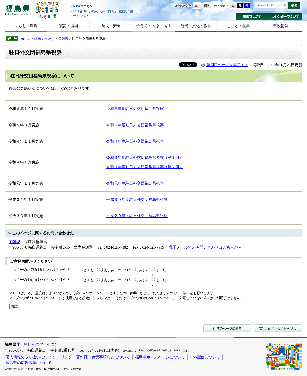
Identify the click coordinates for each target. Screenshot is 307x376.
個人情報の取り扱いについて (30, 357)
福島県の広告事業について (29, 363)
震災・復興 (68, 26)
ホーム (26, 39)
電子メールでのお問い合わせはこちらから (205, 247)
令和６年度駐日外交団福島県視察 (135, 109)
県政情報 (281, 26)
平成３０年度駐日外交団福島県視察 (137, 199)
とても (88, 270)
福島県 (18, 10)
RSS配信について (205, 357)
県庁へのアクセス (39, 344)
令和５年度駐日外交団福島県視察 (135, 125)
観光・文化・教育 (196, 26)
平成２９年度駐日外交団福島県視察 (137, 216)
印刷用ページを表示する (227, 65)
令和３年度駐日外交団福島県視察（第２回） (144, 167)
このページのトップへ (278, 328)
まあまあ (107, 270)
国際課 (63, 39)
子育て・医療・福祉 (153, 26)
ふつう (126, 270)
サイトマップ (106, 15)
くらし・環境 (26, 26)
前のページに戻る (227, 328)
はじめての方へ (106, 6)
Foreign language (106, 11)
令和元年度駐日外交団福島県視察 (135, 183)
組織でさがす (252, 16)
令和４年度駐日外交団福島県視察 (135, 141)
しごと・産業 (238, 26)
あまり (144, 270)
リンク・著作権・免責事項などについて (95, 357)
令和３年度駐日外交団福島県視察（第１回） (144, 158)
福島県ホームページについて (160, 357)
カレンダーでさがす (285, 16)
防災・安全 (111, 26)
